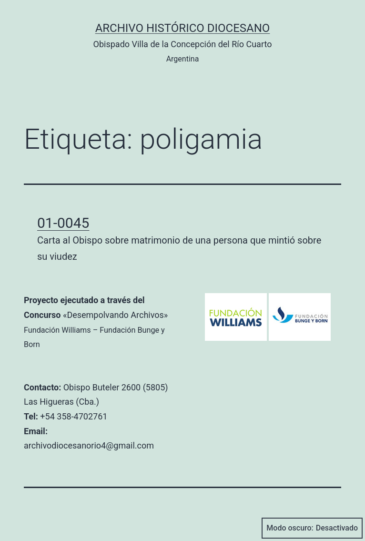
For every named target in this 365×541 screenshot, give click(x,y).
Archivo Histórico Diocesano (182, 28)
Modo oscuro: (312, 528)
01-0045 (63, 222)
